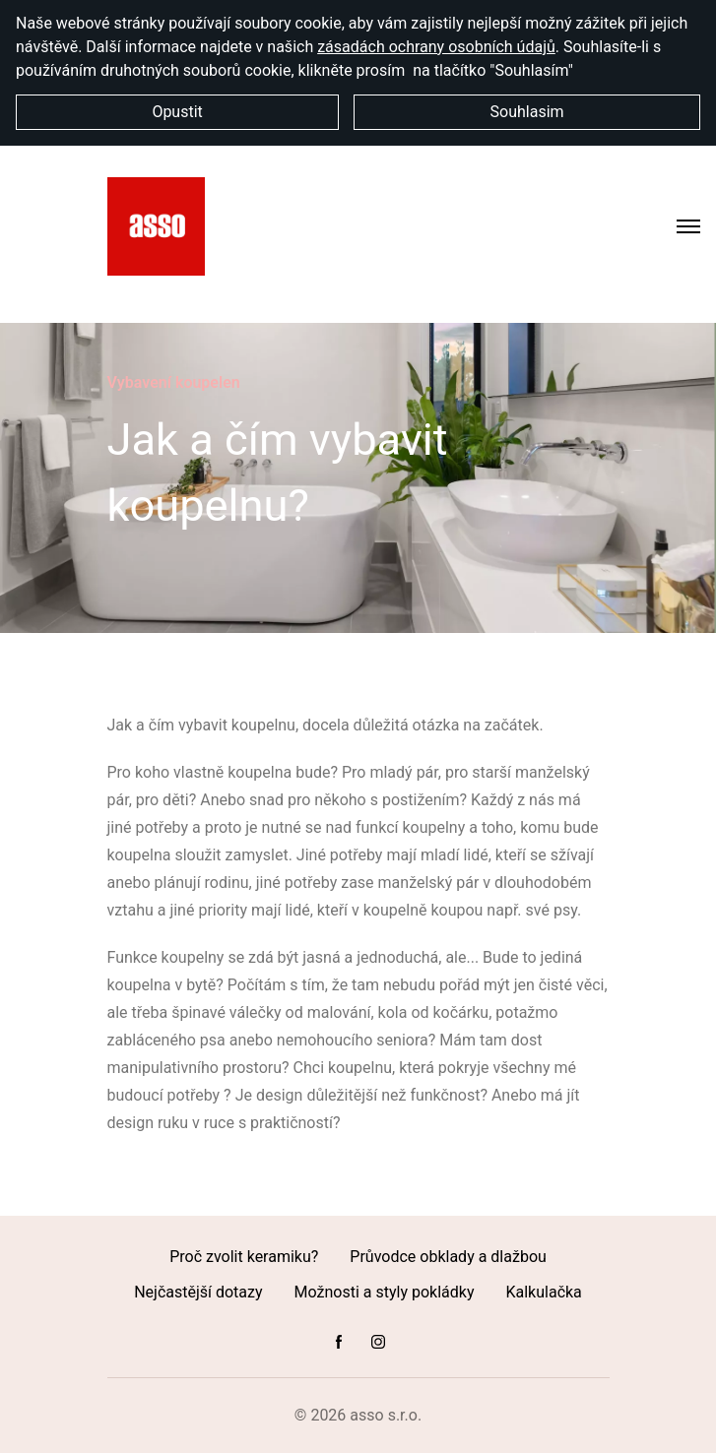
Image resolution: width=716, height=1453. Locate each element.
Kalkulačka (543, 1292)
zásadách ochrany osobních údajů (436, 46)
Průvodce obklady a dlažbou (448, 1256)
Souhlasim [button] (527, 111)
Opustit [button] (177, 111)
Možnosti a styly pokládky (384, 1292)
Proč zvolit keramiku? (243, 1256)
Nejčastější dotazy (198, 1292)
